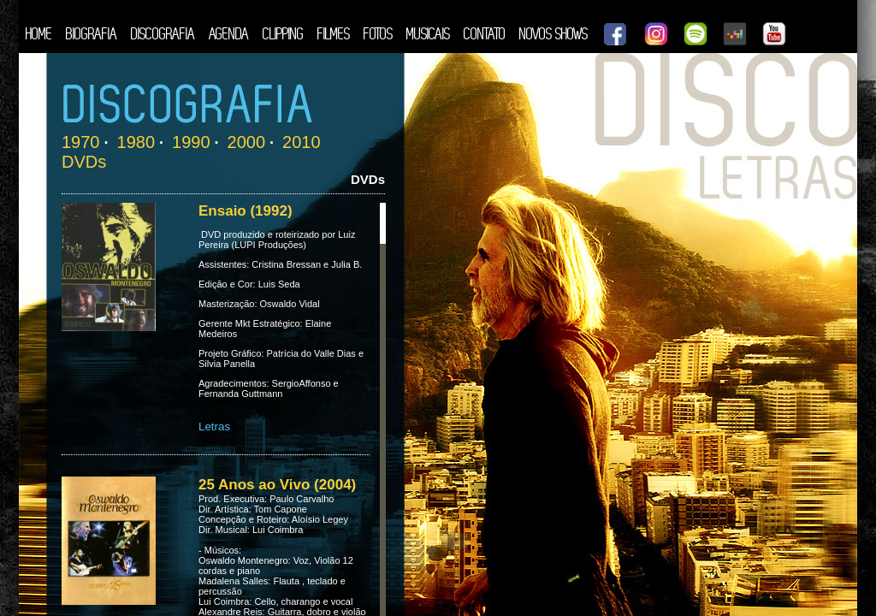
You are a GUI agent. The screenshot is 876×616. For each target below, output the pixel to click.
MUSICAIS (428, 34)
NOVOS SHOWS (553, 34)
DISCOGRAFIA (163, 34)
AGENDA (229, 34)
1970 (81, 142)
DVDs (84, 161)
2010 (301, 142)
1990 (191, 142)
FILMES (333, 34)
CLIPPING (283, 34)
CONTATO (485, 34)
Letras (214, 426)
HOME (39, 34)
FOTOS (378, 34)
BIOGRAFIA (91, 34)
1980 (136, 142)
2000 (247, 142)
